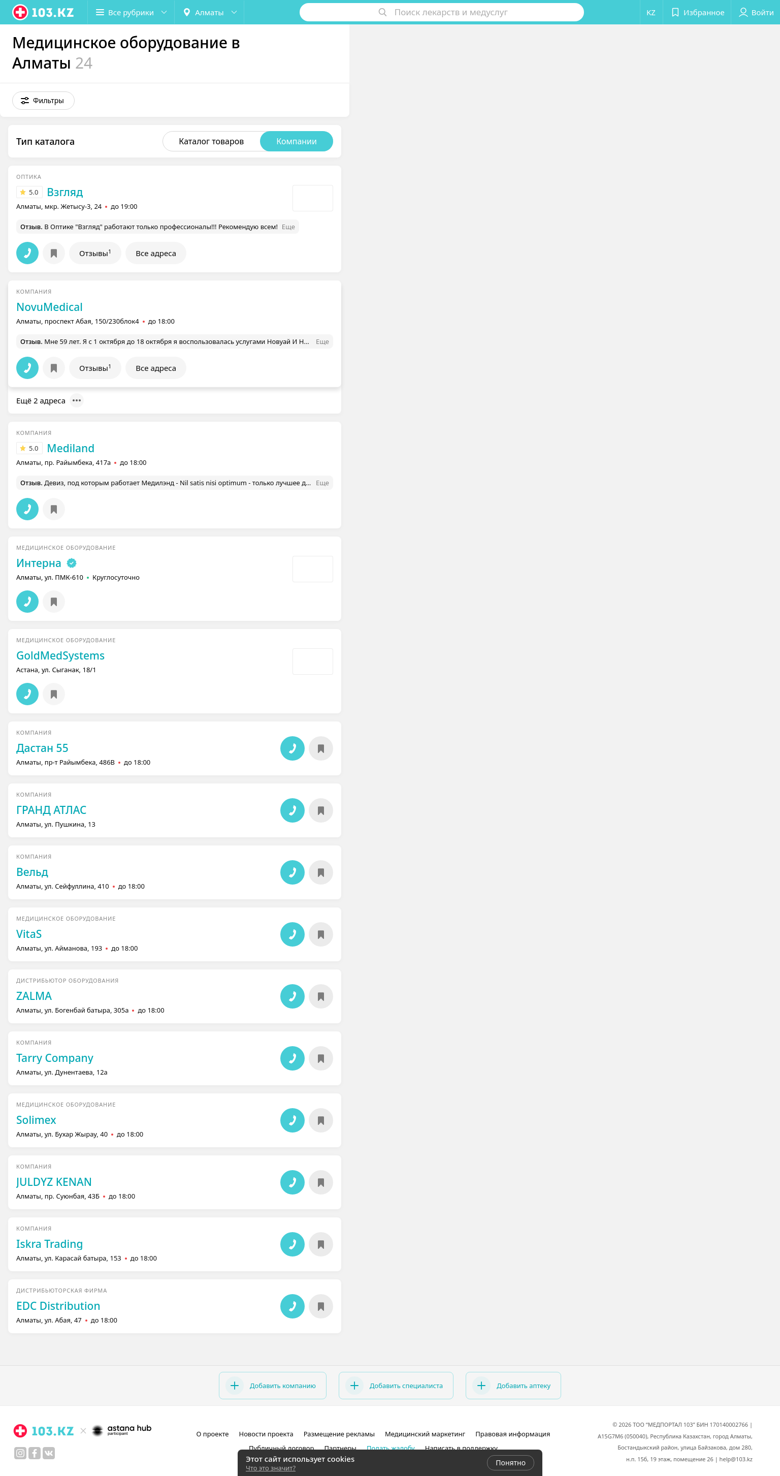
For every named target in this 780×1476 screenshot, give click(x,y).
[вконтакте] (49, 1453)
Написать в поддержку (461, 1448)
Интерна (38, 563)
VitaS (29, 934)
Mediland (70, 448)
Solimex (36, 1120)
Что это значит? (271, 1467)
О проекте (213, 1433)
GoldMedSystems (60, 655)
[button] (43, 100)
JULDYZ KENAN (54, 1182)
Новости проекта (266, 1433)
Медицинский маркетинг (425, 1433)
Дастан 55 (42, 748)
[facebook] (34, 1453)
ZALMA (34, 996)
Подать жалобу (391, 1448)
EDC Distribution (58, 1306)
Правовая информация (512, 1433)
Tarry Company (54, 1058)
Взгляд (65, 192)
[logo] (43, 12)
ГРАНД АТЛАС (51, 810)
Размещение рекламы (339, 1433)
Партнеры (340, 1448)
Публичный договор (281, 1448)
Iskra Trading (49, 1244)
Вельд (32, 872)
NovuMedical (49, 307)
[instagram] (20, 1453)
